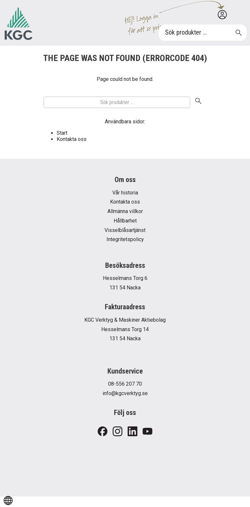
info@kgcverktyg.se (125, 393)
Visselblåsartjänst (125, 230)
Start (62, 133)
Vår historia (125, 193)
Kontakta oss (72, 139)
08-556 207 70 (125, 384)
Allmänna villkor (125, 211)
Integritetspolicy (125, 239)
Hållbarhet (125, 221)
